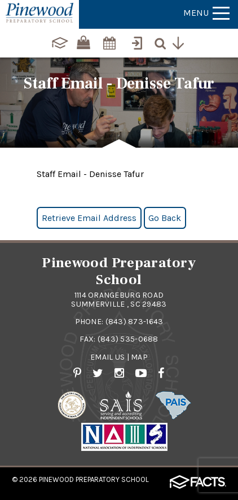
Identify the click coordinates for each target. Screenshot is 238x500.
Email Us (107, 357)
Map (139, 357)
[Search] (163, 42)
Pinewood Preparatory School (94, 479)
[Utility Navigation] (181, 42)
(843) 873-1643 (134, 321)
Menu (206, 12)
